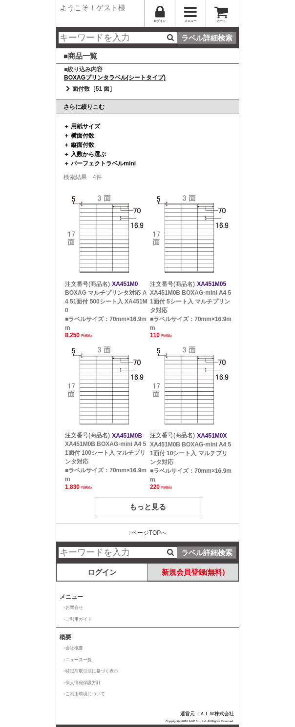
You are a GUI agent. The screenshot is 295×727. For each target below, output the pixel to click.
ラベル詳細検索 (206, 38)
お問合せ (74, 607)
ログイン (102, 572)
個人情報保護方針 (83, 682)
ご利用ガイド (78, 619)
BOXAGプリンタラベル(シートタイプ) (115, 77)
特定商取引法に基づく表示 (91, 670)
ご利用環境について (85, 693)
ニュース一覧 (78, 659)
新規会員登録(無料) (193, 572)
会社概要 (74, 648)
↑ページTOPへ (147, 532)
